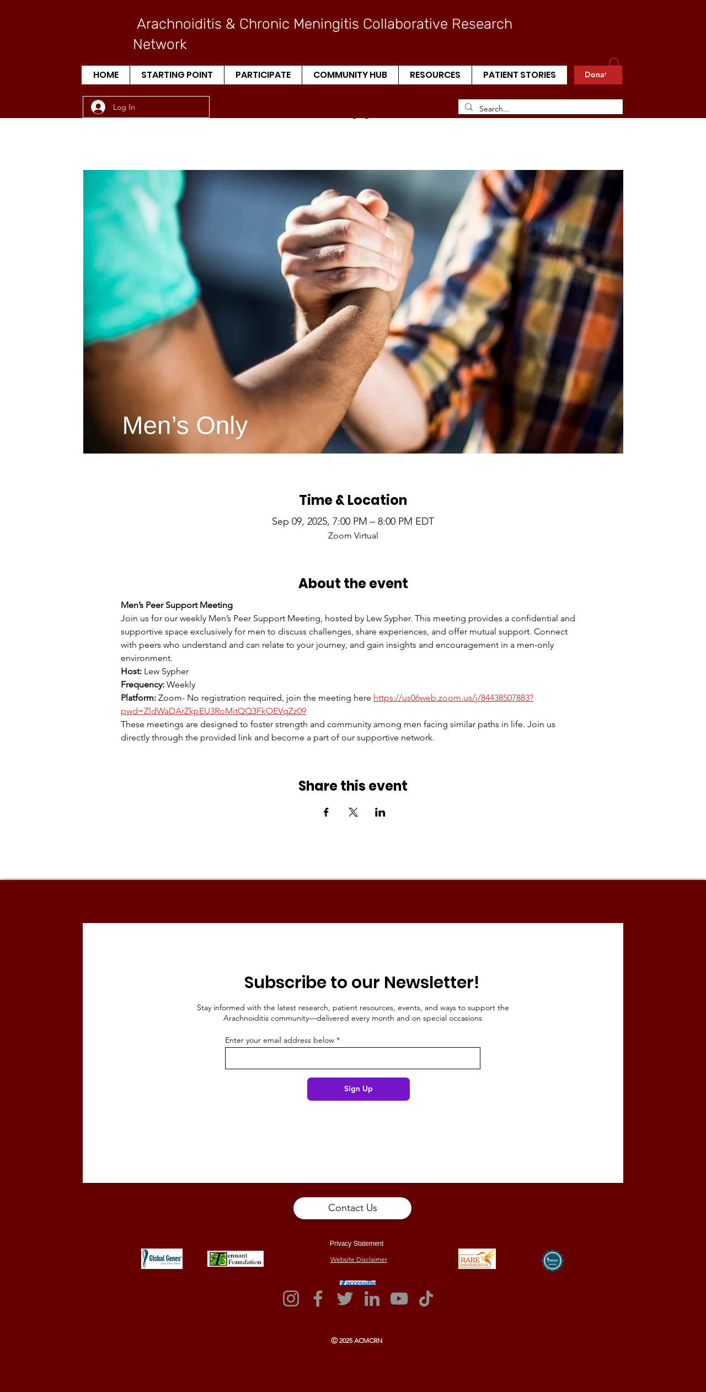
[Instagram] (291, 1298)
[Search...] (539, 109)
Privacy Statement (356, 1243)
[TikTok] (426, 1298)
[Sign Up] (358, 1089)
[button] (177, 75)
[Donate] (598, 75)
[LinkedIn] (372, 1298)
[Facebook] (318, 1298)
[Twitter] (345, 1298)
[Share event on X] (353, 812)
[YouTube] (399, 1298)
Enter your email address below (279, 1040)
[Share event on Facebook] (326, 812)
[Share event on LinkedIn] (380, 812)
